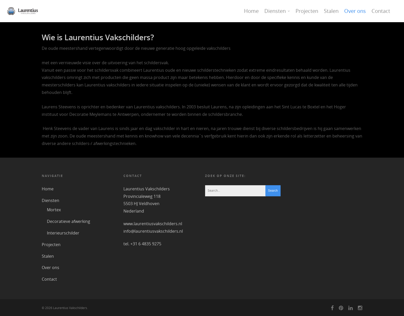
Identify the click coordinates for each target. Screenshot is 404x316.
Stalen (331, 10)
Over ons (355, 10)
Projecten (307, 10)
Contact (381, 10)
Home (251, 10)
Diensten (277, 11)
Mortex (54, 210)
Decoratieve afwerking (68, 221)
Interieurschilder (63, 233)
